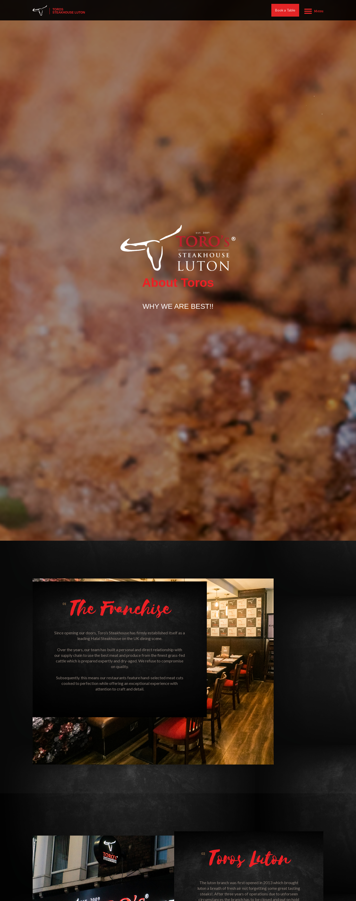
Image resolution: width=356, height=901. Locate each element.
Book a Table (285, 11)
